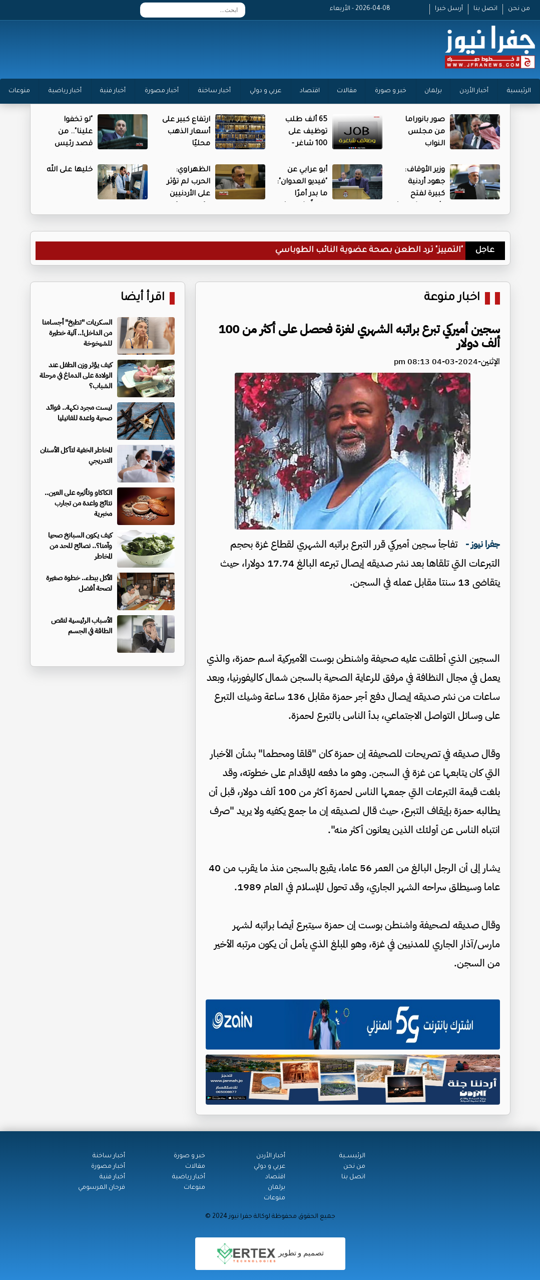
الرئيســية (352, 1156)
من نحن (519, 9)
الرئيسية (519, 91)
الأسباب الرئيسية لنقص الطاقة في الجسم (81, 625)
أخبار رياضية (65, 91)
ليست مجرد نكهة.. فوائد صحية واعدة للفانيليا (79, 412)
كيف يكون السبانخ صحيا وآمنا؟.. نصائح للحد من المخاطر (80, 546)
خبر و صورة (390, 91)
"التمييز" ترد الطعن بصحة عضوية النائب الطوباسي (369, 250)
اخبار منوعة (452, 298)
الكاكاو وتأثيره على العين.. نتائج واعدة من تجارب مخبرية (78, 503)
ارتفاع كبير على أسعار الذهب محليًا (186, 132)
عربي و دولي (265, 91)
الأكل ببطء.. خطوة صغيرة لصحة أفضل (79, 583)
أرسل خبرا (449, 9)
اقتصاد (310, 91)
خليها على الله (70, 170)
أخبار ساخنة (214, 91)
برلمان (433, 91)
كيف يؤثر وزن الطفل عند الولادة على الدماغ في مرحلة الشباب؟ (76, 375)
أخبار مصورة (162, 91)
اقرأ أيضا (143, 298)
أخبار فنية (113, 91)
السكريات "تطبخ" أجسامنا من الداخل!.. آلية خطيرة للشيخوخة (77, 333)
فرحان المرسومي (101, 1187)
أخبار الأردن (473, 91)
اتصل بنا (485, 9)
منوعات (19, 91)
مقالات (347, 91)
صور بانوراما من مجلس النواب (425, 132)
